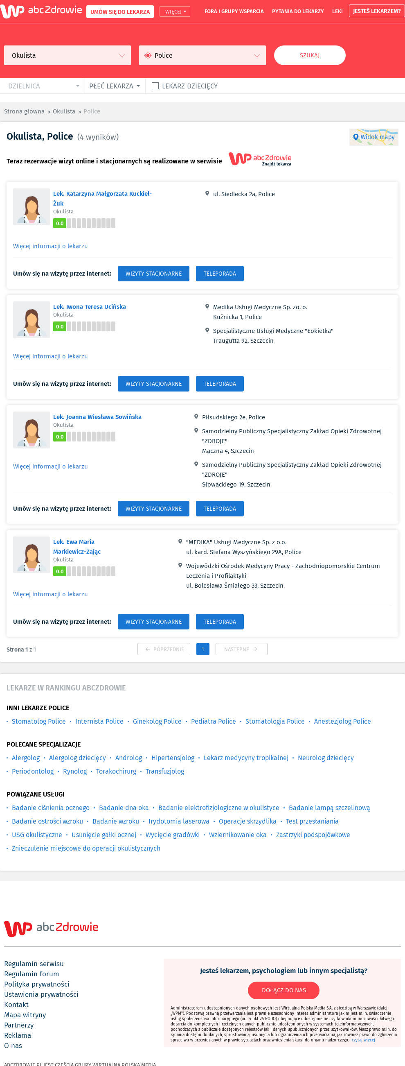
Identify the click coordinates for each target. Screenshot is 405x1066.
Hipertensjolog (172, 758)
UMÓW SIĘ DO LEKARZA (120, 11)
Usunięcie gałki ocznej (104, 835)
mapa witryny (25, 1015)
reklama (17, 1035)
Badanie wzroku (115, 821)
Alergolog (26, 758)
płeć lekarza (111, 86)
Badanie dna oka (124, 808)
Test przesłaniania (312, 821)
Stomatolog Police (39, 721)
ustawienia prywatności (41, 994)
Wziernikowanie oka (238, 835)
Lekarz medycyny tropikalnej (246, 758)
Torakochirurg (116, 771)
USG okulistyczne (37, 835)
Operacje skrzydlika (248, 821)
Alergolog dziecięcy (77, 758)
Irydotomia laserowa (178, 821)
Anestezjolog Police (342, 721)
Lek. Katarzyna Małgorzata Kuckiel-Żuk (102, 198)
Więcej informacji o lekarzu (50, 246)
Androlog (128, 758)
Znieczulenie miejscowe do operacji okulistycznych (86, 848)
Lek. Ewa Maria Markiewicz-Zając (77, 546)
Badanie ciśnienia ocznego (51, 808)
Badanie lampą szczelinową (329, 808)
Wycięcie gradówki (173, 835)
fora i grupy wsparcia (234, 11)
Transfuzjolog (165, 771)
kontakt (16, 1004)
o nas (13, 1045)
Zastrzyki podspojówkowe (313, 835)
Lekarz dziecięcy (190, 86)
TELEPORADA (220, 273)
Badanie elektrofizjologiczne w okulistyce (218, 808)
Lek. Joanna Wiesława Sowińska (97, 416)
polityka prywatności (37, 984)
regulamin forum (31, 974)
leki (337, 11)
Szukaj (310, 55)
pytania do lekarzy (298, 11)
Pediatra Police (213, 721)
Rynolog (75, 771)
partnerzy (19, 1025)
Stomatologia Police (275, 721)
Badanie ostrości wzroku (47, 821)
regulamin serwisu (34, 964)
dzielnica (24, 86)
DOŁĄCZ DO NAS (284, 990)
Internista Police (99, 721)
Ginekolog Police (157, 721)
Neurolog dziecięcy (326, 758)
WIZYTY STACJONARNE (154, 273)
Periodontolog (33, 771)
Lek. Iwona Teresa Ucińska (89, 306)
